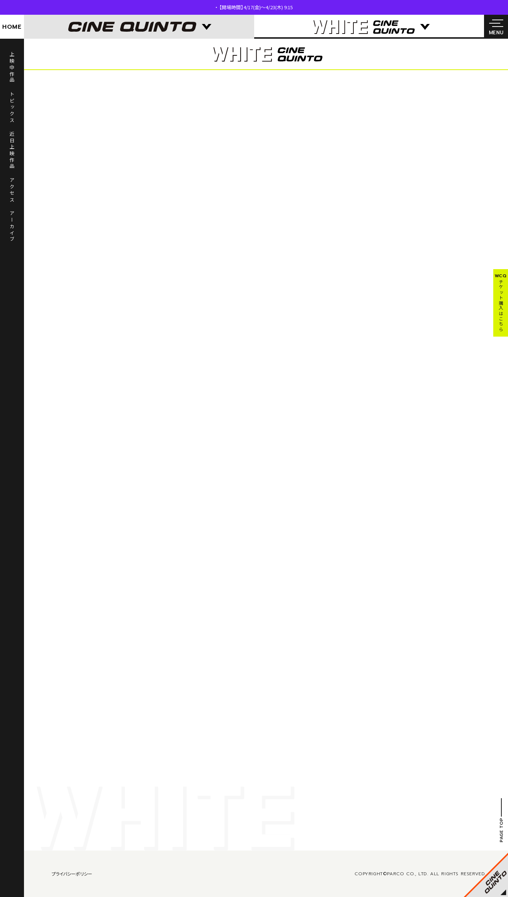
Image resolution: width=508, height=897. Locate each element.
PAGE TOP (501, 830)
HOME (12, 26)
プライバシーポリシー (72, 873)
